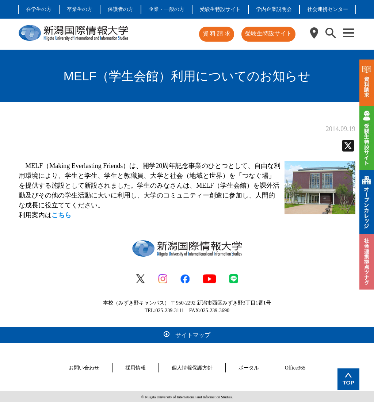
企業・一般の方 (166, 9)
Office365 (295, 366)
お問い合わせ (84, 366)
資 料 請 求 (218, 33)
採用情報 (135, 366)
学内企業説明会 (274, 9)
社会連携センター (327, 9)
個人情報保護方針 (192, 366)
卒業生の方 (79, 9)
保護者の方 (120, 9)
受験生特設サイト (220, 9)
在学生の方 (38, 9)
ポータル (248, 366)
